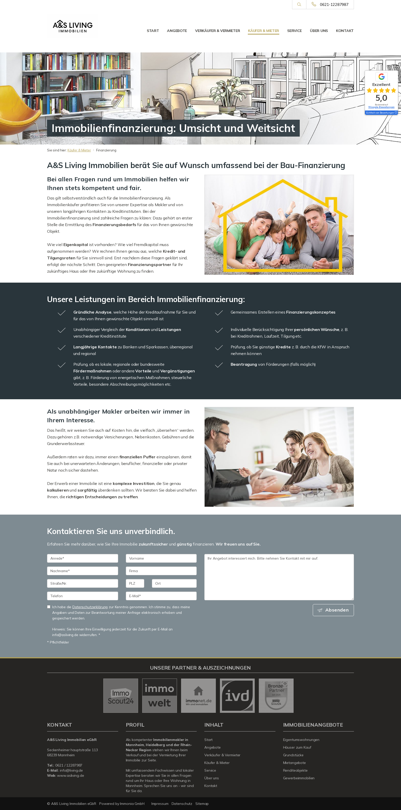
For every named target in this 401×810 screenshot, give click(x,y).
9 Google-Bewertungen (381, 107)
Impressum (160, 803)
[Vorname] (161, 558)
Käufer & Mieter (263, 30)
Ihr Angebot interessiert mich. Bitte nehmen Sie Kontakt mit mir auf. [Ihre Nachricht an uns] (279, 577)
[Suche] (299, 4)
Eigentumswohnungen (301, 739)
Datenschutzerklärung (90, 607)
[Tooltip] (395, 113)
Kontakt (345, 30)
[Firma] (161, 571)
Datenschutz (182, 803)
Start (153, 30)
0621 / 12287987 (68, 765)
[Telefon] (82, 596)
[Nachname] (82, 571)
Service (294, 30)
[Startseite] (72, 26)
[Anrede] (82, 558)
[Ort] (174, 583)
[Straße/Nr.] (82, 583)
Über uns (319, 30)
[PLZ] (135, 583)
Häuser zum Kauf (297, 747)
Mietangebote (294, 762)
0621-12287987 (334, 4)
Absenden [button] (337, 610)
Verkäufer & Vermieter (217, 30)
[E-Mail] (161, 596)
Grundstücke (293, 755)
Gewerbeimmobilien (299, 778)
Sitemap (202, 803)
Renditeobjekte (295, 770)
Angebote (177, 30)
